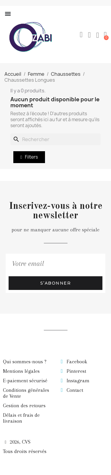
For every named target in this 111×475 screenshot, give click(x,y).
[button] (81, 35)
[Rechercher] (55, 139)
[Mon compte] (89, 35)
